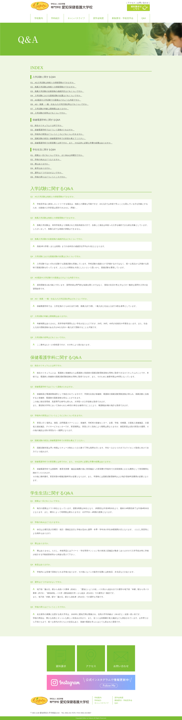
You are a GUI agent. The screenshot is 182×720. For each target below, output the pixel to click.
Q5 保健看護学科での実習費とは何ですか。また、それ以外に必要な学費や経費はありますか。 (71, 143)
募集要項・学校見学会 (122, 18)
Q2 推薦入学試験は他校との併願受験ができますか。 (53, 87)
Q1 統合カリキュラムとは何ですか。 (46, 125)
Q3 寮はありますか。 (40, 164)
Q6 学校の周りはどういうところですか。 (48, 177)
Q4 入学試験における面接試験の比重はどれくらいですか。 (56, 95)
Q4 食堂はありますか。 (41, 168)
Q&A (143, 18)
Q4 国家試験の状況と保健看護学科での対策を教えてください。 (58, 138)
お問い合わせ (143, 3)
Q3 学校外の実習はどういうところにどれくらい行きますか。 (57, 134)
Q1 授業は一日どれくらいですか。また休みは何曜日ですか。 (57, 155)
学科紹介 (55, 18)
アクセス (131, 3)
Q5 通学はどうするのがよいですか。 (46, 173)
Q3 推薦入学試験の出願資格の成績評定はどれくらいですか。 (57, 91)
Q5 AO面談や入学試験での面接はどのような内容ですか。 (55, 100)
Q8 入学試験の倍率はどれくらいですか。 (48, 113)
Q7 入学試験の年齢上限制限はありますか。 (49, 109)
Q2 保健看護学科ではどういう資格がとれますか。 (52, 130)
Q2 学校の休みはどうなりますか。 (45, 159)
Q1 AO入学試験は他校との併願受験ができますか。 (52, 82)
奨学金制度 (98, 18)
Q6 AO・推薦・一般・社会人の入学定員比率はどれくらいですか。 (59, 104)
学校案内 (38, 18)
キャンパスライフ (76, 18)
